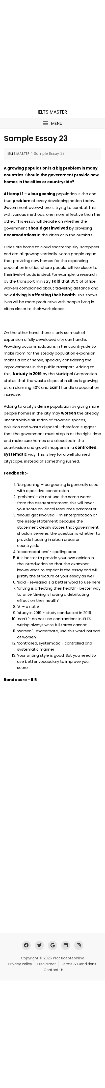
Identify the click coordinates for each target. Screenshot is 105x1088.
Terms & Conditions (78, 964)
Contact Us (54, 969)
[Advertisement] (52, 53)
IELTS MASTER (52, 112)
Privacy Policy (20, 964)
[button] (52, 123)
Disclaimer (46, 964)
